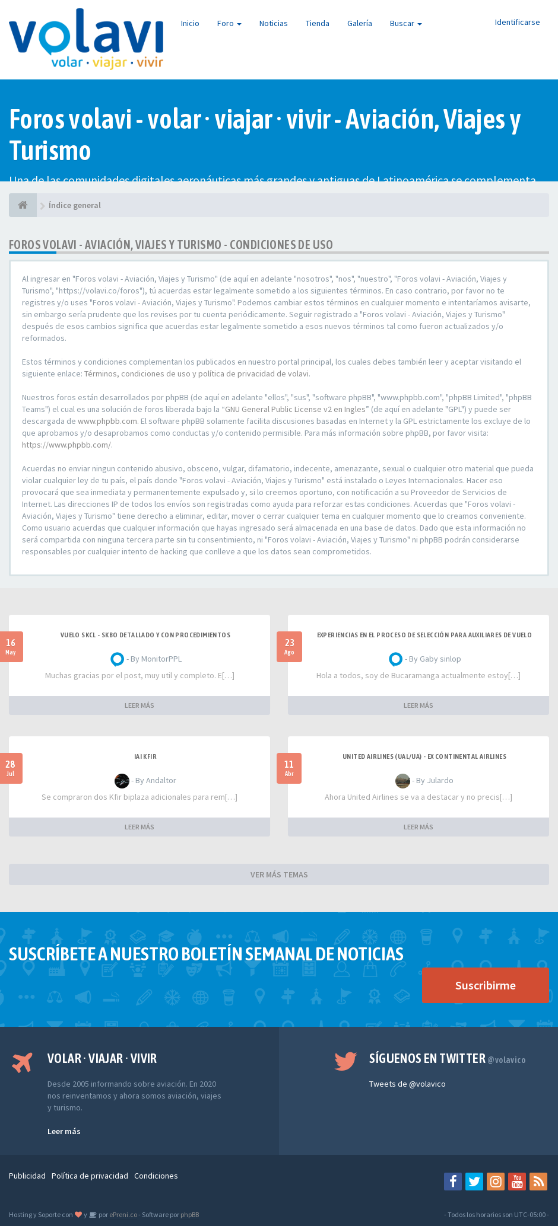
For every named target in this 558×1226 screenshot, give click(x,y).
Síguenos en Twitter (447, 1058)
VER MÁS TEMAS (279, 874)
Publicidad (27, 1175)
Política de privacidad (90, 1175)
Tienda (317, 23)
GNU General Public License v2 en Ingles (295, 409)
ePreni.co (122, 1214)
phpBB (189, 1214)
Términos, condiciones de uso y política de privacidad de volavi (196, 373)
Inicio (190, 23)
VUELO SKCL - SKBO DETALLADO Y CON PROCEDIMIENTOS (145, 635)
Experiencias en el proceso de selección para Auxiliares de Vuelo (424, 635)
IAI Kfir (145, 756)
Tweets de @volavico (407, 1083)
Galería (359, 23)
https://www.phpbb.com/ (66, 444)
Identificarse (517, 22)
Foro (229, 23)
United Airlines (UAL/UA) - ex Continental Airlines (424, 756)
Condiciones (156, 1175)
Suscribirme (485, 985)
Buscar (406, 23)
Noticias (273, 23)
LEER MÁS (139, 705)
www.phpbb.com (107, 421)
